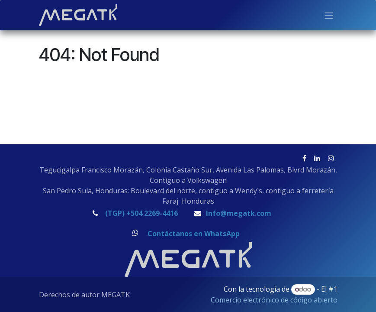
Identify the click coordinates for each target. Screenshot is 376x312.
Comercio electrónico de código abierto (274, 300)
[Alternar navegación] (328, 15)
